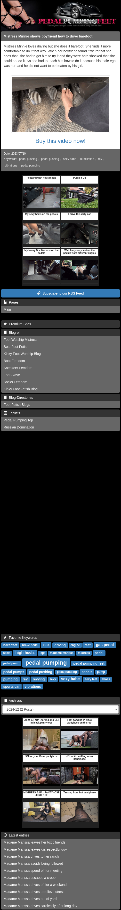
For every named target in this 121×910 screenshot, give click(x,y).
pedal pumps (13, 672)
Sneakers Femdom (18, 368)
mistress (84, 653)
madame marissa (61, 653)
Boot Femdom (14, 361)
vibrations (11, 165)
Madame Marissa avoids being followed (33, 863)
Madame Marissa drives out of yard (30, 899)
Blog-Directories (18, 397)
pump (101, 672)
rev (100, 159)
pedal (99, 653)
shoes (106, 679)
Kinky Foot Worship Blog (22, 354)
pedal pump (11, 663)
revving (39, 679)
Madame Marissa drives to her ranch (31, 856)
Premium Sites (17, 324)
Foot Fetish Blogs (17, 405)
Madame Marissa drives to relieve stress (34, 892)
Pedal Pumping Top (18, 420)
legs (42, 653)
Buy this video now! (60, 141)
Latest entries (16, 835)
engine (75, 645)
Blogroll (12, 332)
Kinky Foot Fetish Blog (21, 389)
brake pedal (30, 645)
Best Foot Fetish (16, 347)
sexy (52, 679)
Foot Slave (12, 375)
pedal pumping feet (88, 663)
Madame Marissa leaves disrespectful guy (35, 849)
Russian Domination (19, 427)
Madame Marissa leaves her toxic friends (34, 842)
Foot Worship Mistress (20, 340)
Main (7, 309)
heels (6, 653)
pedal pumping (30, 165)
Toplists (12, 413)
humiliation (87, 159)
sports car (11, 686)
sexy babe (69, 159)
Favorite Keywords (20, 638)
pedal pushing (28, 159)
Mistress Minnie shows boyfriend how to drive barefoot (48, 36)
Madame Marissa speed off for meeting (33, 871)
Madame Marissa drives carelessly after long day (40, 906)
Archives (13, 701)
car (46, 645)
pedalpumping (67, 672)
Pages (11, 302)
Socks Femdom (15, 382)
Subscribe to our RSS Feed (60, 293)
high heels (25, 652)
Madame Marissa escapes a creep (30, 878)
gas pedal (105, 645)
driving (60, 645)
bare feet (10, 645)
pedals (86, 672)
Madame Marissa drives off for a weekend (35, 885)
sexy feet (91, 679)
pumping (10, 679)
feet (88, 645)
